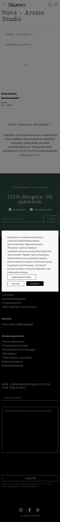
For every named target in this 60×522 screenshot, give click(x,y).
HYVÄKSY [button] (35, 283)
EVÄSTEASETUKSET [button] (22, 277)
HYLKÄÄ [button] (16, 283)
